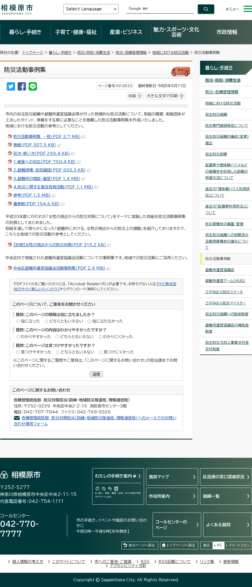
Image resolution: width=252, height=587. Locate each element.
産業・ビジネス (126, 32)
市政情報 (226, 32)
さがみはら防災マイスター (225, 303)
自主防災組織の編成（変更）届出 (227, 140)
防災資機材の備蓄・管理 (224, 224)
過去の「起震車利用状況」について (227, 209)
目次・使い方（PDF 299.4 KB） (43, 153)
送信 (96, 374)
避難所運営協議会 (219, 270)
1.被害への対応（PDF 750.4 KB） (46, 162)
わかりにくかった (118, 337)
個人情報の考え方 (27, 562)
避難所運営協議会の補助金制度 (227, 328)
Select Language (84, 9)
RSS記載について (175, 562)
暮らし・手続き (25, 32)
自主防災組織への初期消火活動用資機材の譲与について (227, 241)
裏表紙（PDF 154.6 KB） (38, 204)
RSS (145, 562)
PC (219, 545)
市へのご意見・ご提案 (113, 562)
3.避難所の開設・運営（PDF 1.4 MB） (49, 179)
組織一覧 (211, 496)
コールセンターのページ (171, 525)
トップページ (33, 52)
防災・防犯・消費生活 (93, 52)
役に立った (30, 321)
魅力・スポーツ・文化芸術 (176, 32)
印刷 (132, 96)
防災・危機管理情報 (131, 52)
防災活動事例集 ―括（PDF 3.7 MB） (49, 137)
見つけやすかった (36, 352)
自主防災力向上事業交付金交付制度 (227, 346)
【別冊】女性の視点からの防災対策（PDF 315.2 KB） (62, 245)
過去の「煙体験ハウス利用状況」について (227, 192)
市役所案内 (159, 496)
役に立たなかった (107, 321)
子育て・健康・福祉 (76, 32)
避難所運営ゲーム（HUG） (225, 281)
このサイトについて (68, 562)
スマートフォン (239, 545)
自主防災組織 (216, 114)
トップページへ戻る (181, 545)
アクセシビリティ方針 (128, 566)
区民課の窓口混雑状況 (223, 477)
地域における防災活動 (170, 52)
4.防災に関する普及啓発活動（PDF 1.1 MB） (55, 187)
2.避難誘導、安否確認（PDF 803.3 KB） (51, 170)
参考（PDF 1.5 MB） (34, 195)
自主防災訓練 (216, 154)
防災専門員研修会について (226, 125)
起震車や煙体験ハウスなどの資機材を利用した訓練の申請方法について (226, 171)
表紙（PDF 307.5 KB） (37, 145)
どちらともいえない (66, 321)
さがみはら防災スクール (224, 292)
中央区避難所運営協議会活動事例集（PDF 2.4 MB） (61, 268)
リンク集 (207, 562)
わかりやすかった (36, 337)
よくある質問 (218, 525)
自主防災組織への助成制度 (227, 314)
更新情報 (231, 562)
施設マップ (159, 477)
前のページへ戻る (142, 545)
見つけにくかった (119, 352)
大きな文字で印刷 (162, 96)
